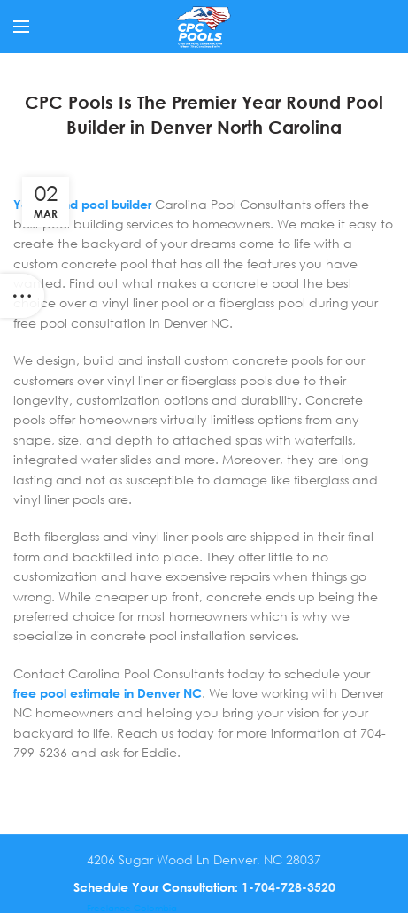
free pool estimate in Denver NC (107, 692)
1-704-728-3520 (288, 886)
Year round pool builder (82, 204)
